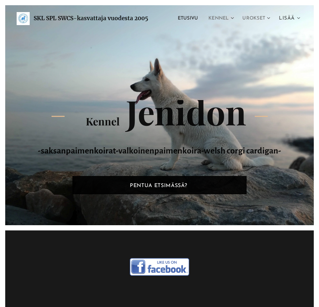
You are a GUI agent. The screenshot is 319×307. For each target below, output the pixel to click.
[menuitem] (184, 18)
